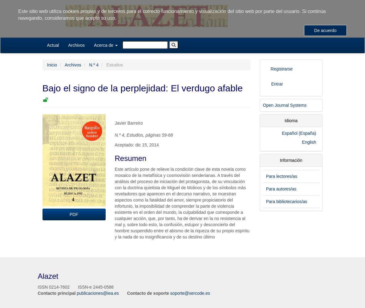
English (309, 142)
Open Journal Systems (285, 105)
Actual (53, 45)
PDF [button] (74, 214)
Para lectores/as (281, 176)
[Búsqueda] (145, 45)
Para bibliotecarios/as (286, 201)
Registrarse (282, 68)
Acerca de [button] (106, 45)
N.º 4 (94, 64)
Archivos (76, 45)
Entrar (277, 84)
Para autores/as (281, 188)
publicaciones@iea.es (98, 293)
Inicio (52, 64)
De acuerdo (325, 30)
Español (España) (299, 133)
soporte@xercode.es (190, 293)
